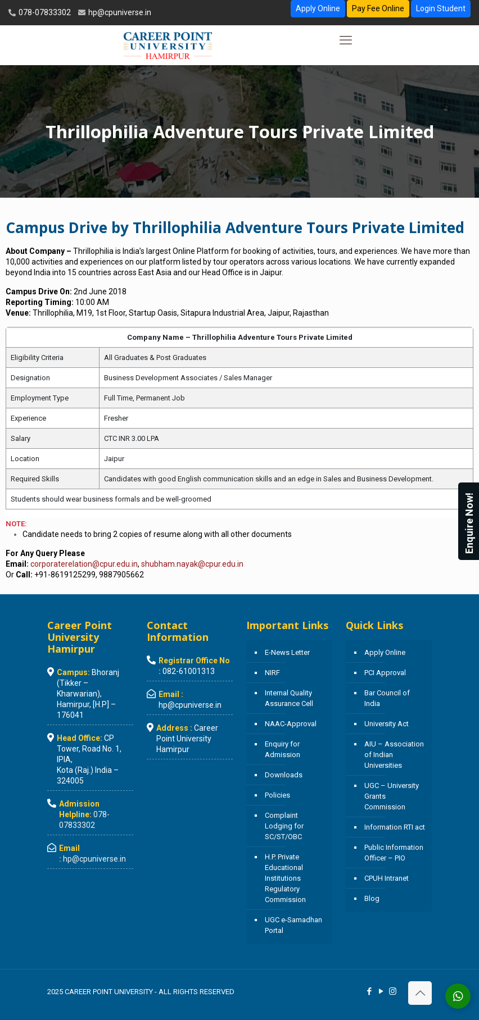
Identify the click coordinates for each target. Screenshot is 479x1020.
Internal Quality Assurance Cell (289, 698)
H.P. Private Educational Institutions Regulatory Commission (285, 878)
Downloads (283, 775)
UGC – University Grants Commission (391, 796)
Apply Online (318, 8)
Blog (371, 898)
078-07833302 (44, 12)
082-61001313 (188, 671)
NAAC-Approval (291, 724)
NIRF (272, 672)
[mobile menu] (345, 40)
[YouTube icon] (381, 991)
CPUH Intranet (386, 878)
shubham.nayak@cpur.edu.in (192, 563)
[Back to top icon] (420, 993)
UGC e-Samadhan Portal (293, 925)
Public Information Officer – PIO (393, 852)
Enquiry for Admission (282, 749)
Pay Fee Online (378, 8)
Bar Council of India (387, 698)
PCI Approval (385, 672)
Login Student (441, 8)
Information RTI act (394, 827)
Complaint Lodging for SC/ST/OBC (284, 826)
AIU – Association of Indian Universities (394, 754)
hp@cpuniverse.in (119, 12)
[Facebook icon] (369, 991)
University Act (386, 724)
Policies (277, 795)
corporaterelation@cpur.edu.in (84, 563)
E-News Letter (287, 652)
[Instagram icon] (392, 991)
